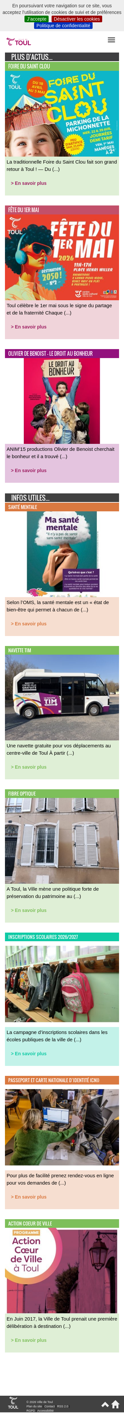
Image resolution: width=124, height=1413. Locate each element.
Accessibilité (45, 1410)
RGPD (30, 1410)
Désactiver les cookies (77, 19)
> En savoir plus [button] (29, 183)
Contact (49, 1406)
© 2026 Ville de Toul (39, 1402)
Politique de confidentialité (63, 25)
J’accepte (36, 19)
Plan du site (34, 1406)
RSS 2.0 (62, 1406)
